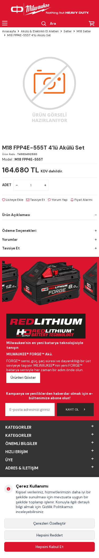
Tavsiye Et (35, 200)
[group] (49, 89)
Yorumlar (49, 239)
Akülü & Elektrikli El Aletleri (40, 31)
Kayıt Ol (75, 409)
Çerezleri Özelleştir (49, 523)
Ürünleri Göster (23, 377)
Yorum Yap (58, 200)
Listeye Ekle (12, 200)
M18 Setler (84, 31)
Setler (68, 31)
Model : (22, 159)
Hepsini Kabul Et (50, 546)
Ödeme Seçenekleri (49, 230)
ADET (6, 185)
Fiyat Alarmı (81, 200)
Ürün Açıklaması (49, 215)
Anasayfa (9, 31)
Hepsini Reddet (49, 535)
